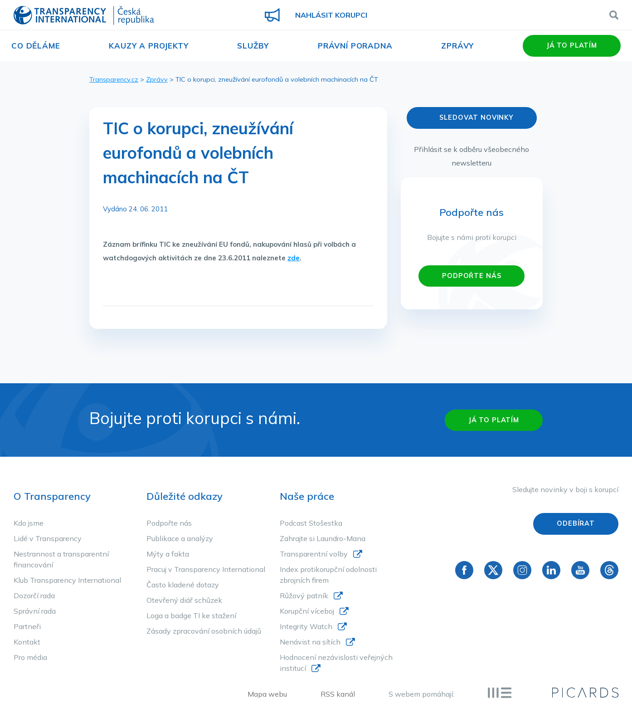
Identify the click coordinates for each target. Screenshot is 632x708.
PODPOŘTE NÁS (471, 276)
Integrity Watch (306, 626)
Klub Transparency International (67, 580)
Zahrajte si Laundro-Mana (322, 538)
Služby (253, 45)
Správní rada (35, 610)
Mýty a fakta (167, 553)
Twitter (493, 570)
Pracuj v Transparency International (205, 569)
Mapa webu (267, 693)
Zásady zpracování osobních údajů (203, 630)
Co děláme (35, 45)
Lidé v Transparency (48, 538)
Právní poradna (355, 45)
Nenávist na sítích (310, 641)
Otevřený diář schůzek (184, 600)
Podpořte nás (169, 522)
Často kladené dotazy (182, 584)
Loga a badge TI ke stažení (191, 615)
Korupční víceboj (307, 610)
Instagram (522, 570)
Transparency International (84, 16)
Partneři (27, 626)
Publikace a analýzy (179, 538)
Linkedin (551, 570)
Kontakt (27, 641)
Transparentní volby (314, 553)
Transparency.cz (113, 79)
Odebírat (576, 523)
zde (293, 258)
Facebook (464, 570)
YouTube (580, 570)
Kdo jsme (29, 522)
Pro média (30, 657)
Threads (609, 570)
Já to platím (571, 45)
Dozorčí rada (34, 595)
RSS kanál (338, 693)
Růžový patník (304, 595)
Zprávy (457, 45)
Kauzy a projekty (149, 45)
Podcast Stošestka (311, 522)
